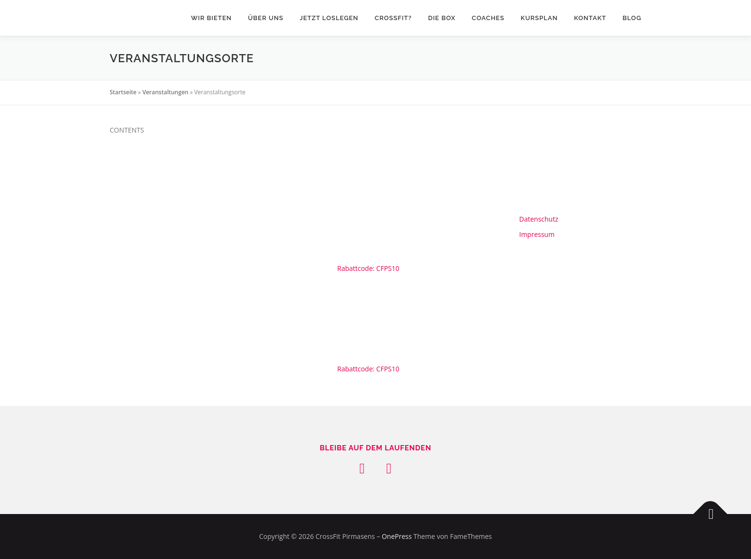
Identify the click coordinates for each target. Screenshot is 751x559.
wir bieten (211, 18)
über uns (266, 18)
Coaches (488, 18)
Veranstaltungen (165, 92)
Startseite (123, 92)
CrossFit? (393, 18)
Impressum (537, 234)
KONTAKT (590, 18)
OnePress (397, 536)
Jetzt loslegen (329, 18)
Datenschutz (538, 219)
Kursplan (539, 18)
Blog (632, 18)
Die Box (441, 18)
